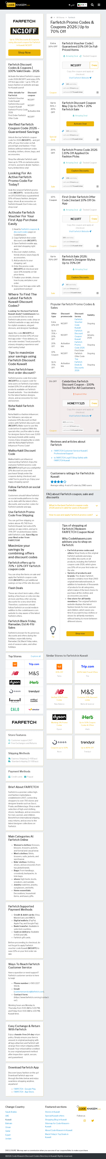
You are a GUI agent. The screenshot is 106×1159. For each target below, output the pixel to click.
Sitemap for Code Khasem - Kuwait (57, 1125)
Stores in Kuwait (52, 1112)
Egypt (7, 1135)
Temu (59, 676)
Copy (94, 65)
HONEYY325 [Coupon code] (76, 403)
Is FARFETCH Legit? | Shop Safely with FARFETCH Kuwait (71, 459)
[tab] (73, 506)
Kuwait (8, 1120)
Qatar (7, 1131)
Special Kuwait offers (54, 1116)
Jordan (8, 1139)
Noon (59, 752)
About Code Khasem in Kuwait (58, 1130)
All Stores (60, 17)
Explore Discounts (80, 170)
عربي (72, 5)
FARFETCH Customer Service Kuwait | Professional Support (71, 452)
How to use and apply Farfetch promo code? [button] (73, 515)
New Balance (59, 704)
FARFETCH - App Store (24, 1092)
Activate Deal (80, 123)
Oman (8, 1127)
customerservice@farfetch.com (28, 992)
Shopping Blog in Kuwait (56, 1120)
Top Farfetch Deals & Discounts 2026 (79, 365)
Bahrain (8, 1123)
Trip (87, 676)
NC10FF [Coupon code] (76, 65)
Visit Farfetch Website (80, 78)
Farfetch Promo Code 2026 (80, 345)
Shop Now (24, 52)
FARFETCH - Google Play (24, 1089)
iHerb (87, 729)
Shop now (80, 633)
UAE (7, 1116)
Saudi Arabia (11, 1112)
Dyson (59, 729)
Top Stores (15, 656)
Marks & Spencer (87, 704)
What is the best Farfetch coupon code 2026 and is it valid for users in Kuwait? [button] (73, 506)
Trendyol (87, 752)
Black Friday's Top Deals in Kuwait (56, 1136)
